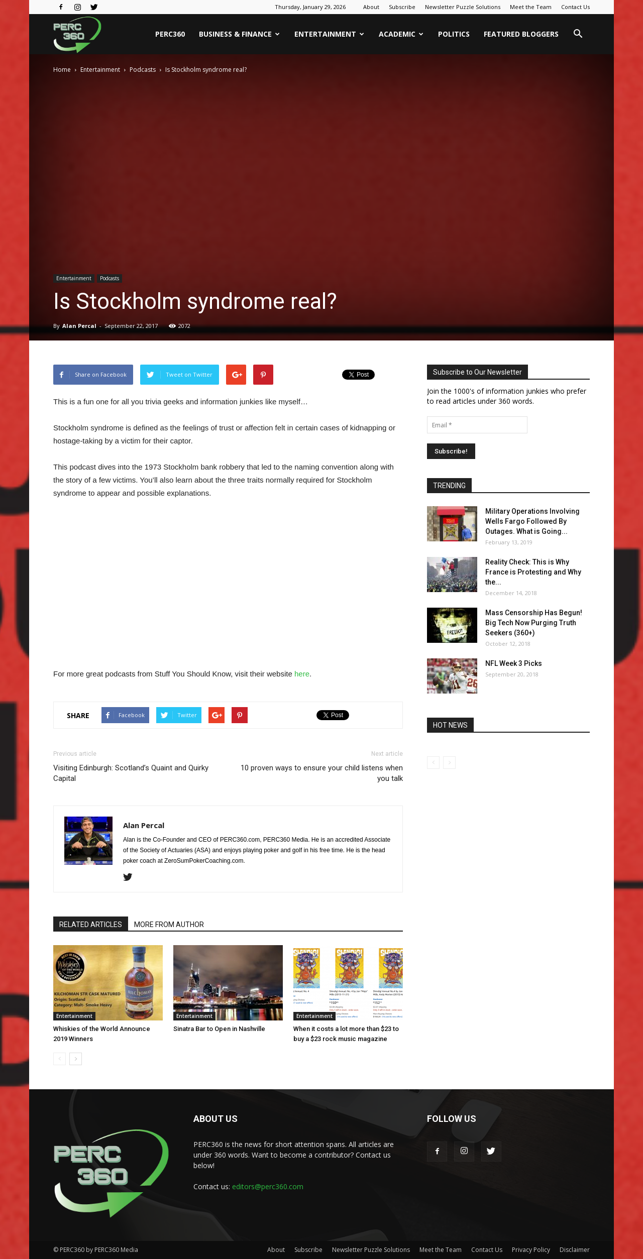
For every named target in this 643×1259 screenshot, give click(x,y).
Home (62, 69)
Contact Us (575, 7)
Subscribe (402, 7)
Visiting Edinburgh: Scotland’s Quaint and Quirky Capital (130, 773)
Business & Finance (239, 34)
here (301, 673)
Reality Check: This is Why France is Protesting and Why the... (533, 572)
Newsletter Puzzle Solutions (462, 7)
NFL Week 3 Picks (513, 663)
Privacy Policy (531, 1249)
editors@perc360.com (267, 1186)
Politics (454, 34)
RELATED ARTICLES (90, 925)
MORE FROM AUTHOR (169, 925)
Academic (401, 34)
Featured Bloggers (521, 34)
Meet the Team (531, 7)
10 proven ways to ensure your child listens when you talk (322, 773)
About (371, 7)
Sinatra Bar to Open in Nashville (219, 1029)
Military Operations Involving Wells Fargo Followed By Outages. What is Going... (532, 521)
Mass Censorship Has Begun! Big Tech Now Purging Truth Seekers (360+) (533, 623)
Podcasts (143, 69)
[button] (578, 34)
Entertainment (329, 34)
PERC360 (170, 34)
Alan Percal (79, 325)
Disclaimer (575, 1249)
